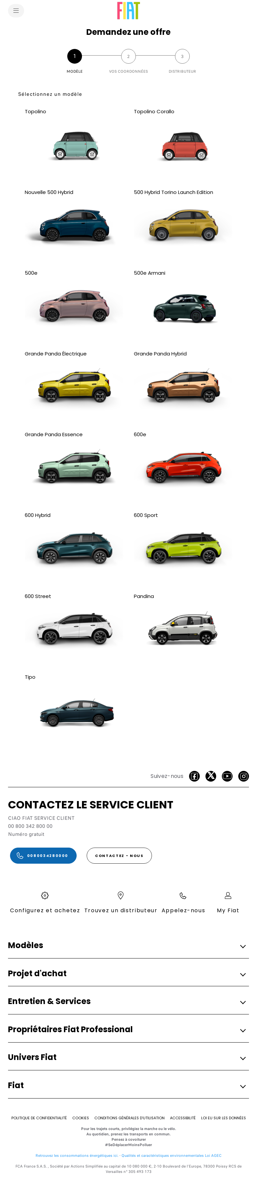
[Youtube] (227, 776)
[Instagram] (243, 776)
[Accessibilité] (183, 1118)
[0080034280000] (43, 856)
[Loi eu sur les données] (223, 1118)
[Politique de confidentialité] (39, 1118)
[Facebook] (194, 776)
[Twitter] (210, 776)
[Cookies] (80, 1118)
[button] (126, 945)
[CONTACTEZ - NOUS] (119, 856)
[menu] (16, 11)
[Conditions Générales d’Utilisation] (129, 1118)
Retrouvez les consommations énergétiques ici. (76, 1155)
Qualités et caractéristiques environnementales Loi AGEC (171, 1155)
